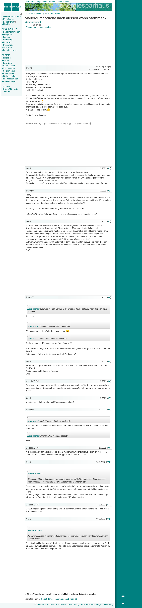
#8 (109, 410)
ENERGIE (6, 55)
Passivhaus (7, 45)
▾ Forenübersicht (53, 13)
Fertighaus (7, 34)
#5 (109, 361)
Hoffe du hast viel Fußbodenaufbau (48, 325)
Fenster (6, 37)
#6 (109, 381)
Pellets (5, 60)
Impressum (51, 604)
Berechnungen (9, 81)
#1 (109, 168)
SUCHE (6, 91)
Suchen (39, 604)
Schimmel (7, 47)
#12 (108, 519)
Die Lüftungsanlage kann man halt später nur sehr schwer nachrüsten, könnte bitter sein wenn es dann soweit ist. (67, 533)
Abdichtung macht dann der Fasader (49, 420)
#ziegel (38, 22)
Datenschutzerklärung (68, 604)
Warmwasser (8, 65)
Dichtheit (6, 42)
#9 (109, 448)
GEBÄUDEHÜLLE (9, 29)
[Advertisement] (68, 47)
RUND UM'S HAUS (10, 89)
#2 (109, 191)
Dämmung (7, 40)
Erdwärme (7, 63)
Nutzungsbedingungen (91, 604)
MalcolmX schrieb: (35, 473)
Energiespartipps (10, 79)
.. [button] (62, 483)
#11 (108, 505)
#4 (109, 297)
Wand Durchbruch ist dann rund (47, 338)
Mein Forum (8, 19)
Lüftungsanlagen (10, 76)
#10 (108, 462)
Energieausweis (9, 50)
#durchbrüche (29, 22)
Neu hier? (7, 24)
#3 (109, 221)
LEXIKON (6, 86)
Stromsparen (8, 68)
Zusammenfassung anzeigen (38, 27)
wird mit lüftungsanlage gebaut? (47, 435)
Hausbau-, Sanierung (35, 13)
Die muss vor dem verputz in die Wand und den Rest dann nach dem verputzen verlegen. (67, 309)
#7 (109, 398)
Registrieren (8, 22)
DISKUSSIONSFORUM (11, 16)
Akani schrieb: (33, 309)
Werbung (108, 604)
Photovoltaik (8, 73)
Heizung (6, 58)
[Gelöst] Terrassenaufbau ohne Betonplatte (59, 599)
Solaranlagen (8, 71)
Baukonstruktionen (11, 32)
